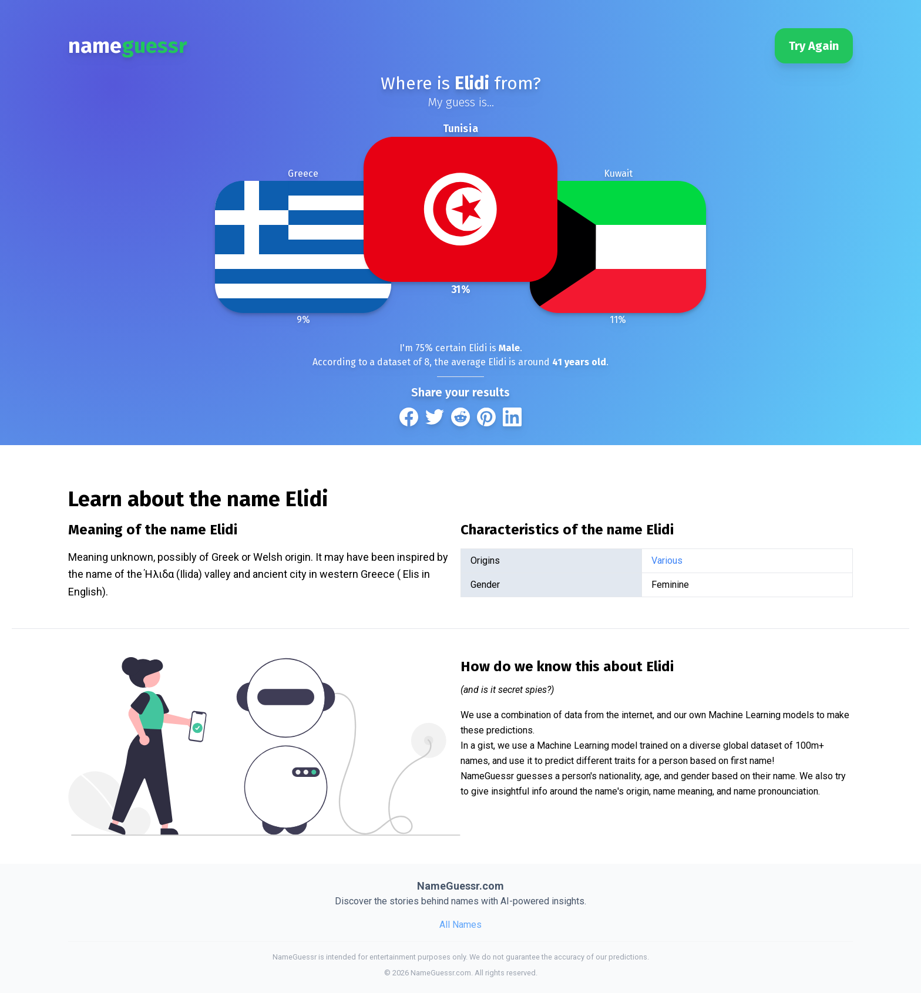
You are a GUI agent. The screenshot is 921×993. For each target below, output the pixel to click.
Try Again (814, 46)
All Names (460, 924)
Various (667, 560)
